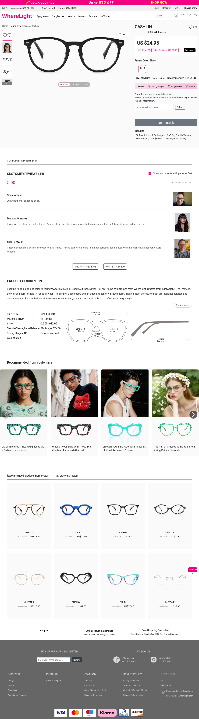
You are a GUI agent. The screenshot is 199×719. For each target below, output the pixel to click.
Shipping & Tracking (93, 694)
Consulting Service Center (95, 690)
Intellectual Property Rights (135, 690)
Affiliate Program (53, 680)
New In (11, 685)
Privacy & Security (131, 680)
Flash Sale (12, 690)
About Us (88, 680)
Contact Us (89, 685)
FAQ (162, 680)
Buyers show (190, 7)
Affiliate (105, 16)
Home (5, 25)
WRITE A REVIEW (115, 266)
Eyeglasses (43, 16)
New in (71, 16)
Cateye (11, 680)
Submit (180, 107)
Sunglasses (58, 16)
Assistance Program (17, 694)
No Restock (166, 122)
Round (13, 25)
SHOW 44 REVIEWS (85, 266)
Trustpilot (44, 630)
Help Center (166, 685)
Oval (19, 25)
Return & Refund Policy (133, 694)
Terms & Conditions (131, 685)
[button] (7, 83)
